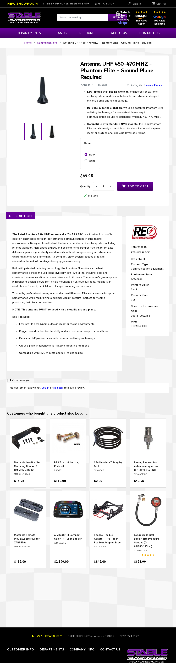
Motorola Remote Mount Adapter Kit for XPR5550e (27, 539)
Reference (137, 246)
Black (92, 154)
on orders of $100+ (66, 3)
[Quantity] (103, 186)
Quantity (85, 186)
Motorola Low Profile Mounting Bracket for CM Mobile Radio (27, 466)
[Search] (92, 17)
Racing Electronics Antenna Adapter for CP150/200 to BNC (146, 466)
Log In (45, 387)
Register (58, 387)
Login (10, 656)
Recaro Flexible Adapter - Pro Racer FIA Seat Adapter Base (107, 539)
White (92, 160)
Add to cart (135, 186)
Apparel (39, 656)
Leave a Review (154, 85)
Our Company (69, 656)
